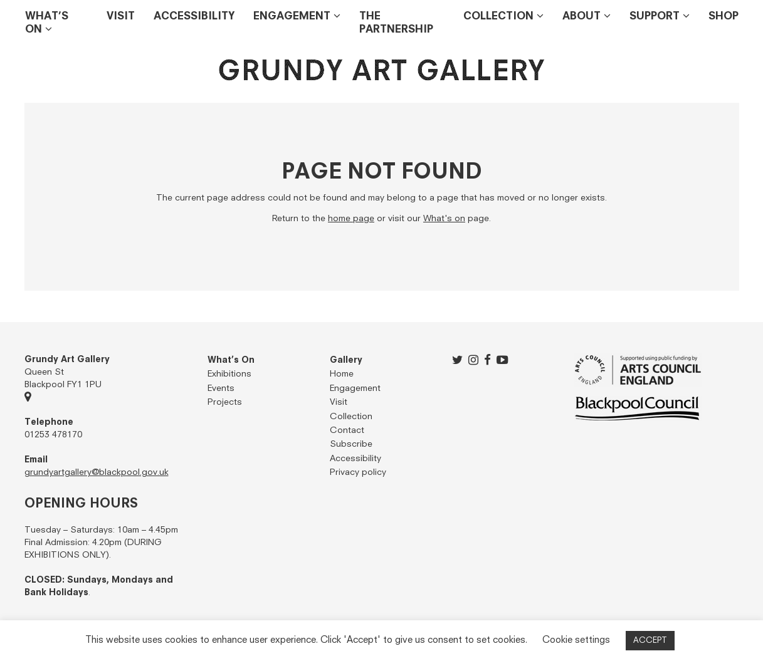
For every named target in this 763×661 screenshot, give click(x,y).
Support (654, 16)
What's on (444, 218)
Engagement (291, 16)
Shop (723, 16)
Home (342, 374)
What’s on (46, 23)
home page (351, 218)
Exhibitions (229, 374)
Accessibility (194, 16)
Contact (347, 430)
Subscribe (351, 444)
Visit (121, 16)
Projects (225, 402)
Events (221, 388)
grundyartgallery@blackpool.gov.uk (96, 472)
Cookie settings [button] (576, 640)
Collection (498, 16)
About (581, 16)
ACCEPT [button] (650, 641)
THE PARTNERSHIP (396, 23)
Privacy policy (358, 472)
